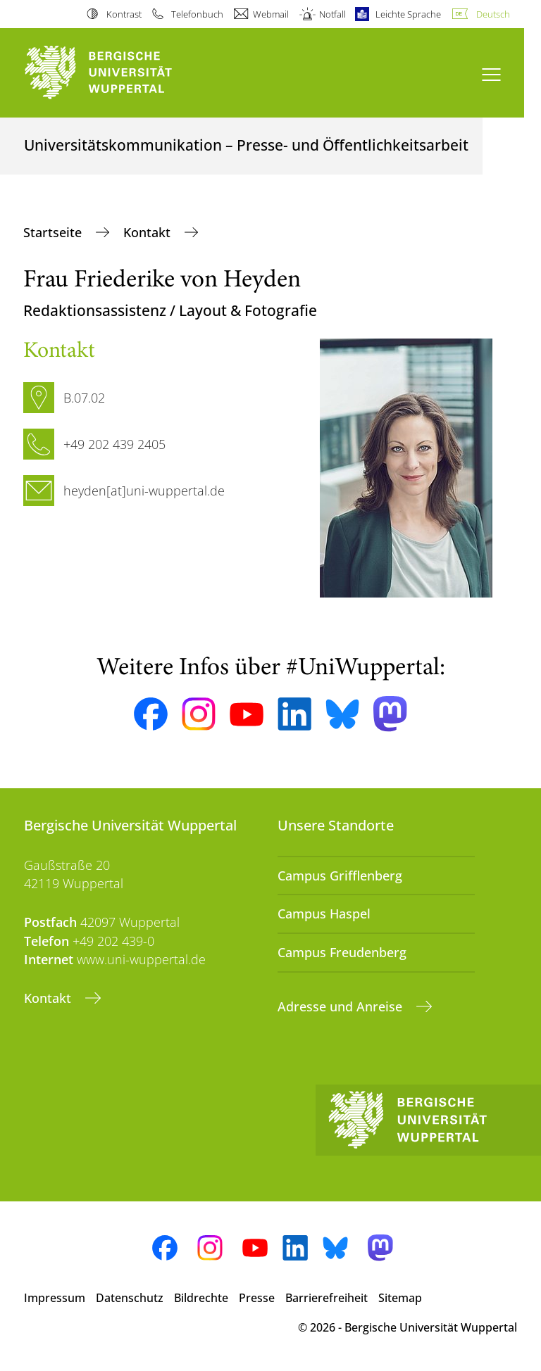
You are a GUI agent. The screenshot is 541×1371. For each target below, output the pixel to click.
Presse (257, 1298)
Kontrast (124, 14)
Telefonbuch (197, 14)
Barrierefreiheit (326, 1298)
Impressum (54, 1298)
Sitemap (400, 1298)
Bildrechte (201, 1298)
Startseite (54, 232)
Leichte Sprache (408, 14)
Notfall (332, 14)
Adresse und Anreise (342, 1006)
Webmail (271, 14)
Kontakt (148, 232)
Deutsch (493, 14)
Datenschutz (129, 1298)
